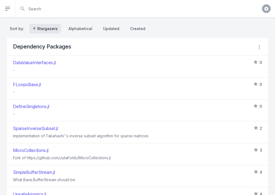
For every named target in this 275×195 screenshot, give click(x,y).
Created (137, 28)
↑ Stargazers (45, 28)
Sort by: (18, 28)
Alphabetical (80, 28)
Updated (111, 28)
